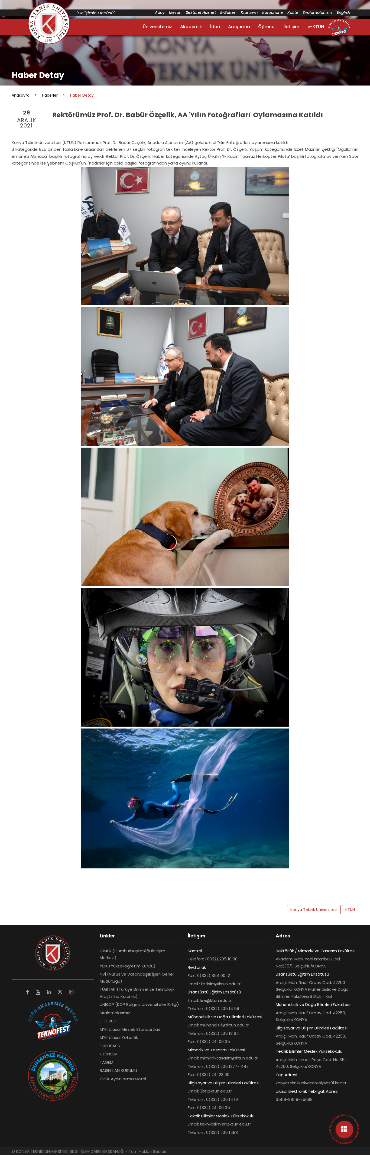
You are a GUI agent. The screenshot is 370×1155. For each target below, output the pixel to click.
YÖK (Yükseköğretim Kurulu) (127, 966)
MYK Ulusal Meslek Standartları (130, 1029)
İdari (215, 27)
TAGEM (106, 1062)
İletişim (291, 27)
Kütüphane (272, 12)
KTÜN (350, 909)
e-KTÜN (315, 27)
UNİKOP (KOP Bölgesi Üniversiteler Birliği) (139, 1004)
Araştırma (239, 27)
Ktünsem (249, 12)
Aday (160, 12)
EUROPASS (110, 1046)
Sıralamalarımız (318, 12)
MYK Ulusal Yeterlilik (119, 1037)
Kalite (292, 12)
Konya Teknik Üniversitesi (313, 909)
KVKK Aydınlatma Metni (123, 1079)
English (343, 12)
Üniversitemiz (157, 27)
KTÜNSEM (109, 1054)
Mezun (175, 12)
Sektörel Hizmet (201, 12)
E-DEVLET (108, 1021)
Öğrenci (266, 27)
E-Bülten (228, 12)
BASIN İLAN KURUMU (118, 1070)
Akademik (191, 27)
